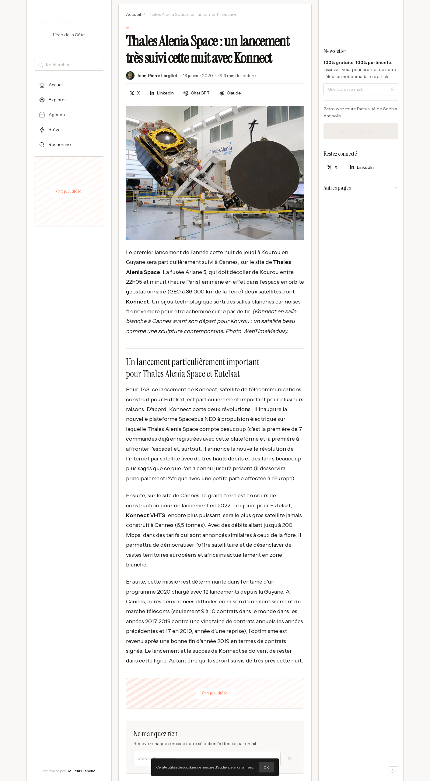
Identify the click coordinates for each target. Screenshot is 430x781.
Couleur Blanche (81, 771)
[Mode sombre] (393, 771)
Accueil (133, 14)
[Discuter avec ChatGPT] (196, 93)
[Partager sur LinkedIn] (161, 93)
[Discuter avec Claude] (230, 93)
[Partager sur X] (135, 93)
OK (266, 767)
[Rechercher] (73, 65)
